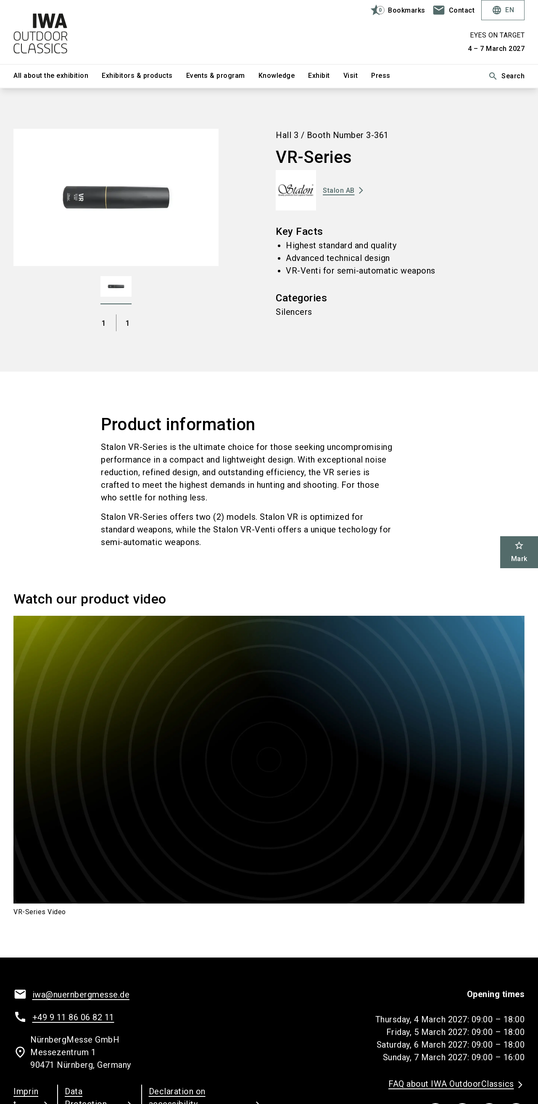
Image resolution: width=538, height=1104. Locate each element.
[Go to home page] (72, 32)
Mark (519, 551)
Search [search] (506, 76)
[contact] (453, 10)
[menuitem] (57, 76)
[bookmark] (394, 10)
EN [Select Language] (503, 10)
